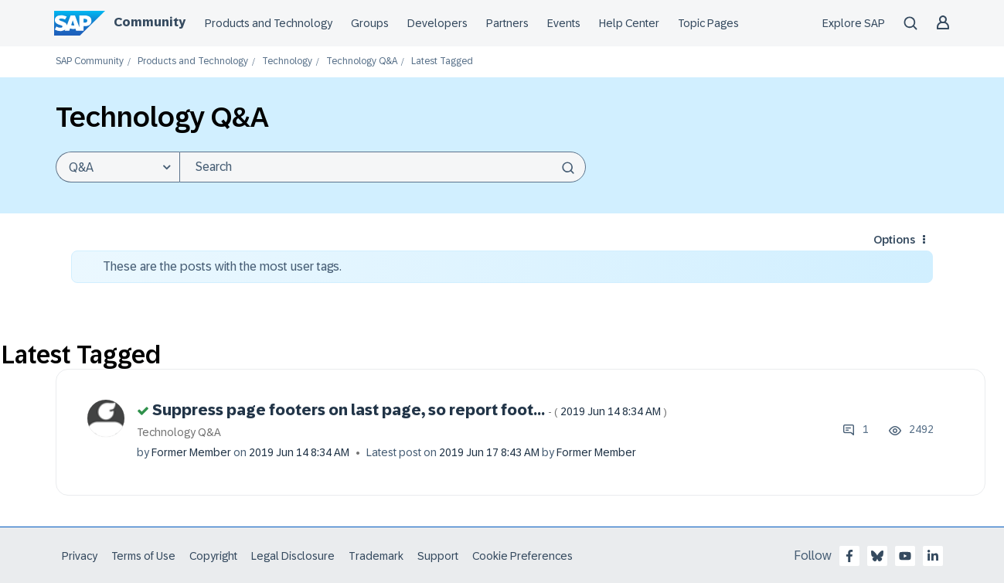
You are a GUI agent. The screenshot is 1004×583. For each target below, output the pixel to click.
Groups (370, 23)
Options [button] (894, 240)
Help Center (629, 23)
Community (149, 22)
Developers (437, 23)
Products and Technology (268, 23)
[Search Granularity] (117, 167)
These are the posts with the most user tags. (222, 266)
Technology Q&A (361, 61)
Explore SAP (853, 23)
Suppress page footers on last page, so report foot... (409, 409)
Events (563, 23)
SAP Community (90, 61)
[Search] (382, 167)
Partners (507, 23)
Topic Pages (708, 23)
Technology (287, 61)
